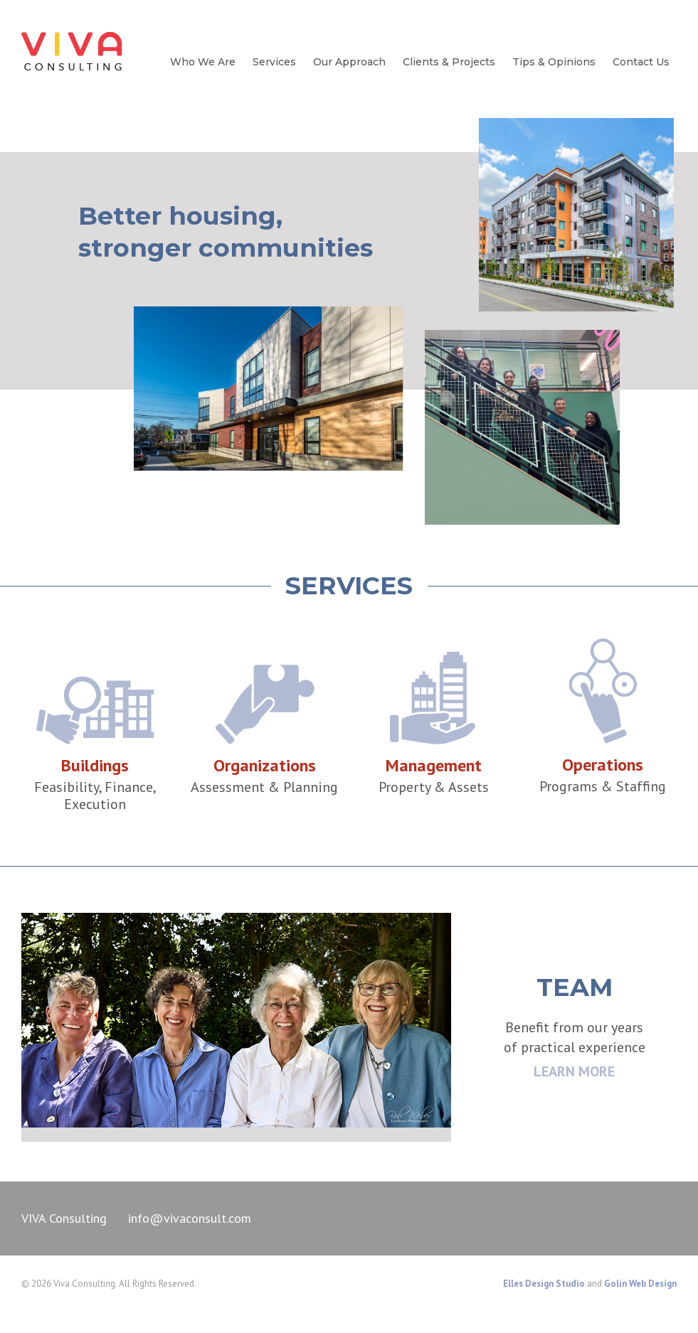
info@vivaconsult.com (189, 1218)
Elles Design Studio (544, 1284)
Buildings (95, 765)
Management (434, 765)
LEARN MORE (574, 1071)
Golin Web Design (640, 1284)
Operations (602, 765)
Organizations (264, 765)
